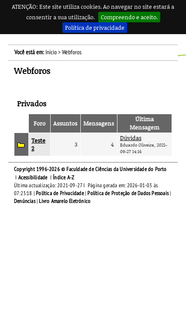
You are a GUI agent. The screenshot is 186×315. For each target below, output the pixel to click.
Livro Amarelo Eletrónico (64, 201)
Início (51, 52)
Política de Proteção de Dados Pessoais (128, 193)
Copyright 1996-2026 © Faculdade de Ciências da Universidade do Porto (90, 169)
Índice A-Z (63, 177)
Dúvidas (130, 138)
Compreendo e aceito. (129, 17)
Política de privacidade (94, 28)
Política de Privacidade (60, 193)
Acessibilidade (33, 177)
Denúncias (24, 201)
